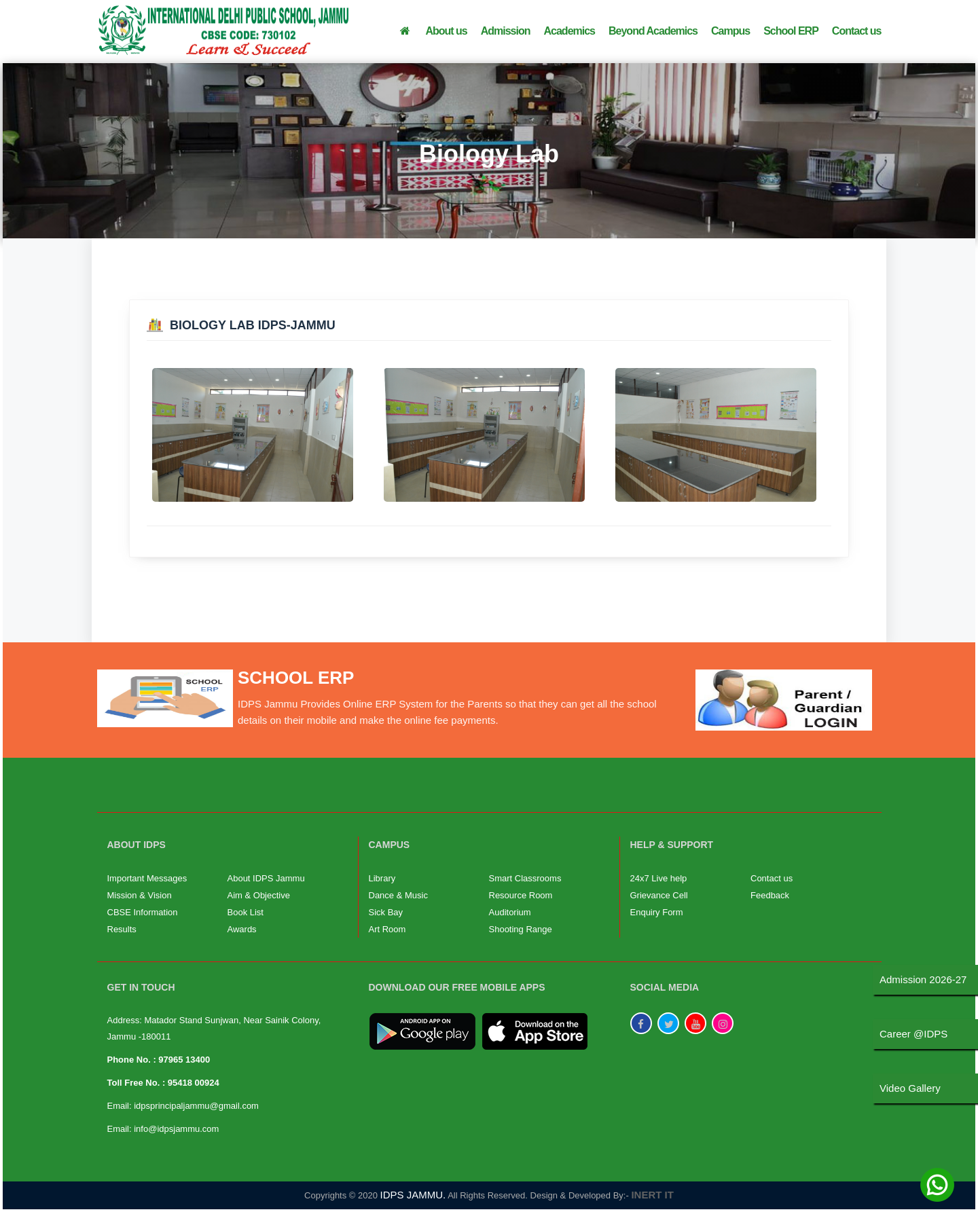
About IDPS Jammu (266, 878)
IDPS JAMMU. (413, 1194)
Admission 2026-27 (923, 979)
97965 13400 (184, 1059)
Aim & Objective (259, 895)
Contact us (857, 31)
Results (122, 929)
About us (446, 31)
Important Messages (147, 878)
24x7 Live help (658, 878)
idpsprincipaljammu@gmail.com (196, 1106)
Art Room (387, 929)
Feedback (769, 895)
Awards (242, 929)
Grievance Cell (659, 895)
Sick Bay (386, 912)
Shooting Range (520, 929)
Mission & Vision (139, 895)
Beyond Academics (653, 31)
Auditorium (510, 912)
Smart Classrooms (525, 878)
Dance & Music (398, 895)
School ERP (790, 31)
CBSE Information (142, 912)
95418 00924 (193, 1083)
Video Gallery (910, 1088)
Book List (246, 912)
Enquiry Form (656, 912)
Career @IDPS (913, 1034)
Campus (730, 31)
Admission (505, 31)
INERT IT (652, 1194)
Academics (570, 31)
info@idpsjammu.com (176, 1129)
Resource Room (521, 895)
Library (382, 878)
